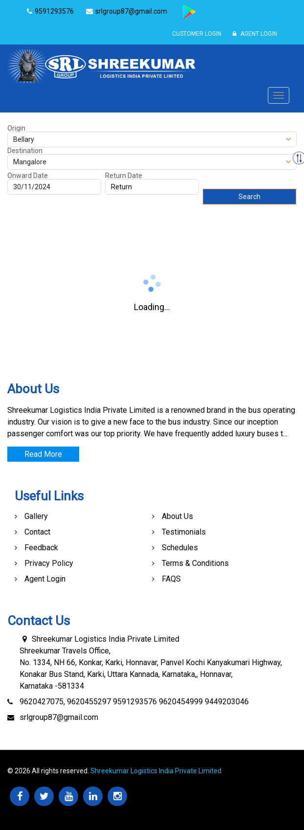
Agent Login (255, 33)
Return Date (123, 175)
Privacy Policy (48, 563)
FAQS (171, 578)
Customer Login (196, 33)
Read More (43, 454)
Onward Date (27, 175)
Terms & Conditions (195, 563)
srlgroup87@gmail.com (59, 717)
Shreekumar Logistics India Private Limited (155, 771)
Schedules (180, 547)
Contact (37, 532)
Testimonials (184, 532)
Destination (25, 150)
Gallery (36, 516)
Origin (16, 128)
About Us (177, 516)
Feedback (41, 547)
